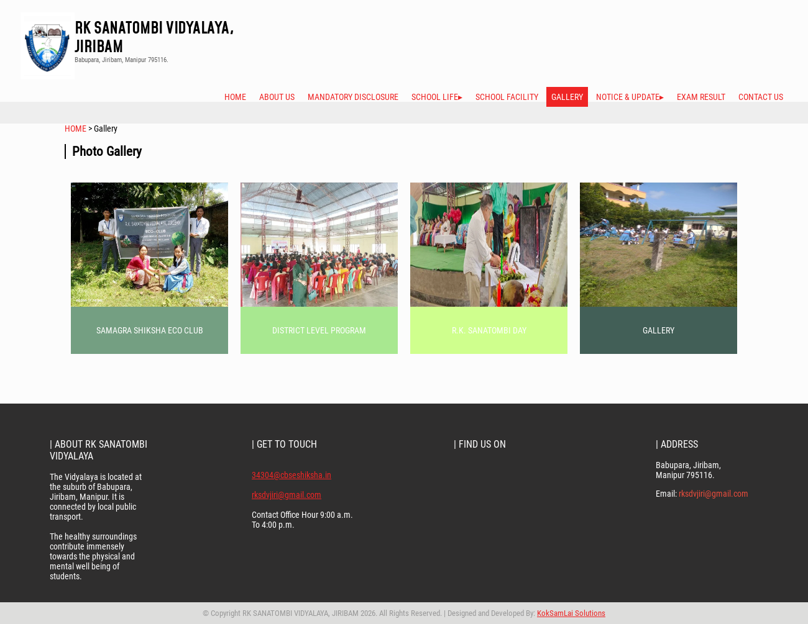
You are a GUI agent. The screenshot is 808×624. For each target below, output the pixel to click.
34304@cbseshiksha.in (291, 475)
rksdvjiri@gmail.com (286, 495)
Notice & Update (627, 97)
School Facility (506, 97)
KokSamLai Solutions (571, 613)
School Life (434, 97)
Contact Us (760, 97)
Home (235, 97)
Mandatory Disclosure (353, 97)
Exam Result (701, 97)
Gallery (567, 97)
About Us (277, 97)
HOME (76, 128)
